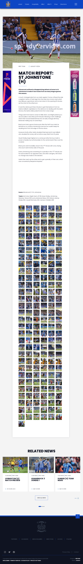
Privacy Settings (35, 560)
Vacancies (24, 539)
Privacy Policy (66, 552)
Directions (63, 4)
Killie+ (43, 4)
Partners (14, 539)
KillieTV (49, 4)
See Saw (78, 558)
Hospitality (35, 4)
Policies (69, 539)
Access (60, 539)
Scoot (78, 560)
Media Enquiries (37, 539)
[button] (77, 498)
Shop (56, 4)
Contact (76, 552)
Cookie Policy (25, 560)
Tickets (27, 4)
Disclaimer (6, 560)
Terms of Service (15, 560)
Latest (20, 4)
